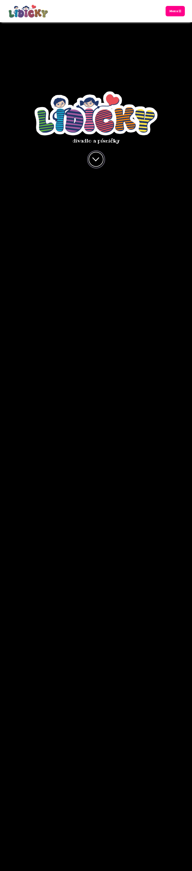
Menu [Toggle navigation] (175, 11)
